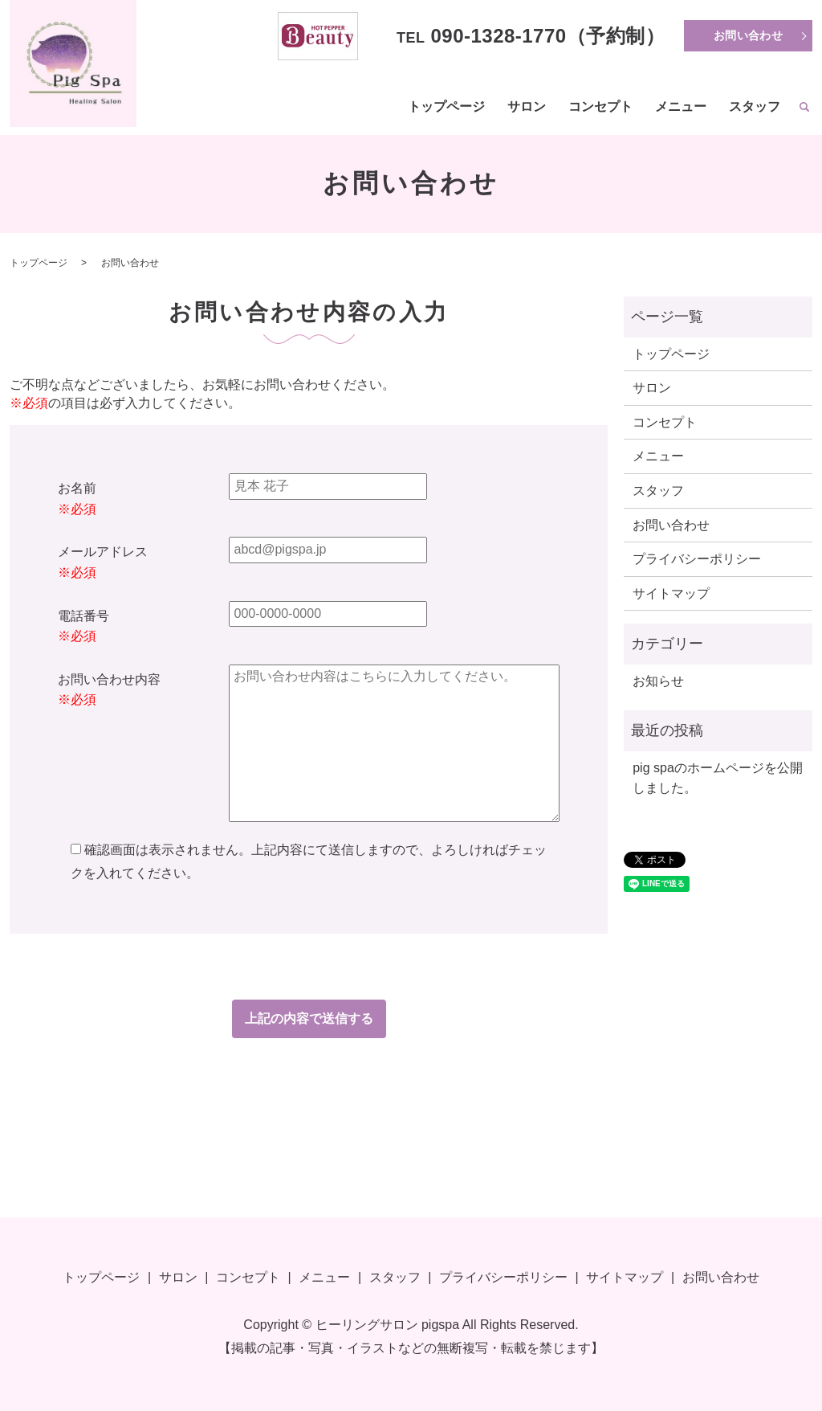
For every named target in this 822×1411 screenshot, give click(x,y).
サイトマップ (671, 593)
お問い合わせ (748, 35)
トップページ (446, 106)
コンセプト (600, 106)
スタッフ (754, 106)
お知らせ (658, 681)
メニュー (680, 106)
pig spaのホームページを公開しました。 (718, 778)
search (804, 108)
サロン (526, 106)
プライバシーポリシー (697, 559)
